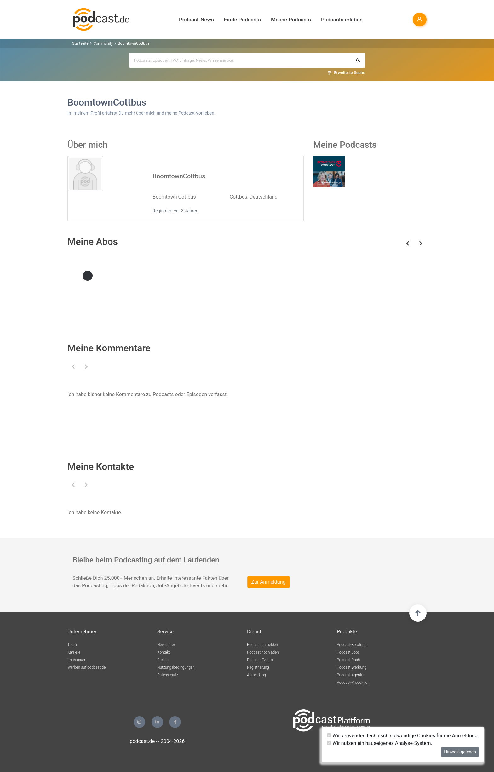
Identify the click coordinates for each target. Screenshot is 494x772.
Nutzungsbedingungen (176, 667)
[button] (73, 366)
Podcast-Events (260, 660)
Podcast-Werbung (351, 667)
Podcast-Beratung (351, 644)
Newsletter (166, 644)
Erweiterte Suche (349, 72)
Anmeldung (256, 675)
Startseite (80, 43)
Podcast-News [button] (196, 19)
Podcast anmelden (262, 644)
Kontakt (163, 652)
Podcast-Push (348, 660)
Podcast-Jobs (348, 652)
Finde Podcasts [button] (242, 19)
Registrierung (258, 667)
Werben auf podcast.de (86, 667)
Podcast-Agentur (351, 675)
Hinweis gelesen (460, 751)
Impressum (76, 660)
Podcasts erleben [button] (342, 19)
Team (72, 644)
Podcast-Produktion (353, 682)
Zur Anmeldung (268, 582)
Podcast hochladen (263, 652)
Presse (163, 660)
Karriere (73, 652)
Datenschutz (167, 675)
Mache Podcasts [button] (291, 19)
